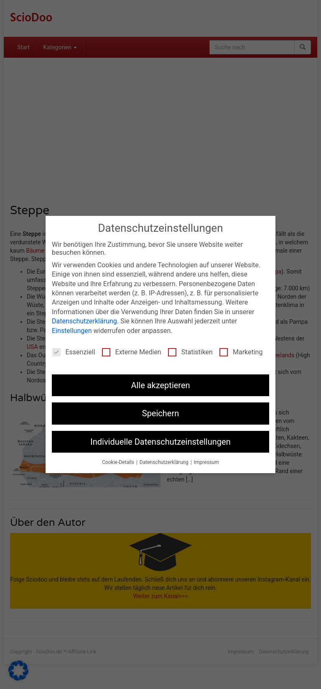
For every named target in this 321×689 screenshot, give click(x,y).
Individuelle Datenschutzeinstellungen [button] (160, 442)
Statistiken (190, 352)
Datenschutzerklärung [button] (165, 462)
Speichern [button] (160, 413)
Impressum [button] (206, 462)
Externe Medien (131, 352)
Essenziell (73, 352)
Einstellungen (72, 331)
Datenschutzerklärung (84, 321)
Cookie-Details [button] (118, 462)
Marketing (240, 352)
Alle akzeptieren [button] (160, 385)
